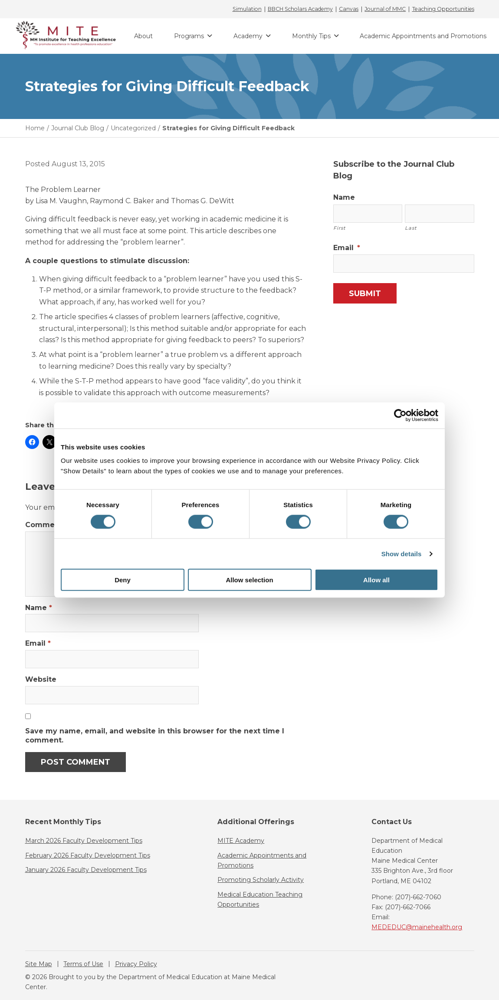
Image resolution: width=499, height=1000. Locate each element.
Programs (189, 36)
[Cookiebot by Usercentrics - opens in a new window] (400, 415)
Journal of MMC (385, 9)
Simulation (247, 9)
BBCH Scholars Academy (300, 9)
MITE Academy (240, 841)
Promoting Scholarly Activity (260, 880)
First (339, 228)
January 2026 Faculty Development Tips (86, 870)
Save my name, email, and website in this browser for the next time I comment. (154, 735)
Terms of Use (83, 964)
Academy (248, 36)
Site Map (38, 964)
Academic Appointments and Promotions (423, 36)
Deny (123, 580)
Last (411, 228)
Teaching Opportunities (443, 9)
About (143, 36)
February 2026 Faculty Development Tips (87, 855)
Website (40, 679)
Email (38, 643)
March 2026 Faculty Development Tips (83, 841)
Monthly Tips (311, 36)
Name (38, 608)
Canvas (348, 9)
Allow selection (249, 580)
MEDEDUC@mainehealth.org (416, 927)
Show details (401, 553)
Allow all (376, 580)
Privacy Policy (136, 964)
